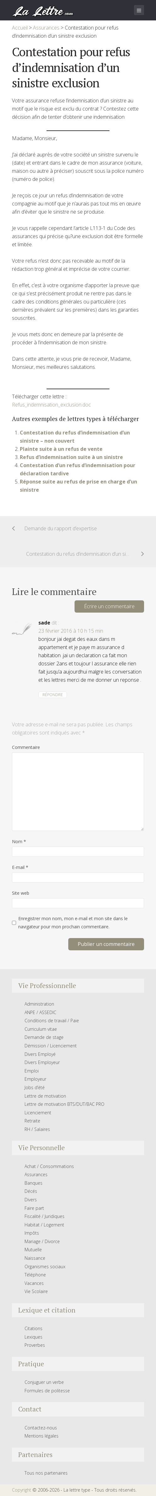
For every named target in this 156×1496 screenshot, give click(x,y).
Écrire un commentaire (109, 606)
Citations (33, 1328)
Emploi (32, 1071)
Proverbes (35, 1345)
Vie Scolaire (36, 1291)
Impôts (32, 1233)
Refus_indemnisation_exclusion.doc (51, 404)
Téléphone (35, 1275)
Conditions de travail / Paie (52, 1021)
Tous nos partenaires (46, 1473)
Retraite (32, 1121)
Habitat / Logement (44, 1225)
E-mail (20, 867)
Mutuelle (33, 1250)
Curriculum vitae (41, 1029)
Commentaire (26, 747)
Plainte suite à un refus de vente (61, 448)
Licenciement (38, 1113)
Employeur (35, 1079)
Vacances (34, 1283)
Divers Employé (40, 1054)
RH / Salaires (37, 1129)
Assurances (36, 1174)
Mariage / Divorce (42, 1241)
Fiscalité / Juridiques (44, 1216)
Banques (33, 1183)
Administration (39, 1004)
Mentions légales (41, 1436)
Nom (19, 841)
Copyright (21, 1490)
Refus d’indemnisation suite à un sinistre (71, 457)
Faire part (34, 1208)
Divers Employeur (42, 1062)
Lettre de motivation (45, 1096)
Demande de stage (44, 1037)
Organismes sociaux (45, 1266)
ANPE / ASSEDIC (40, 1012)
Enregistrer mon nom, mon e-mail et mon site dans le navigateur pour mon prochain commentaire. (73, 922)
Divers (31, 1200)
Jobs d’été (35, 1087)
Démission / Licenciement (51, 1046)
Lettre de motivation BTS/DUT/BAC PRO (64, 1104)
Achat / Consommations (49, 1166)
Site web (20, 893)
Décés (31, 1191)
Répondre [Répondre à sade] (52, 694)
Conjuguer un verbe (44, 1382)
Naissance (35, 1258)
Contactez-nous (41, 1428)
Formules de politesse (47, 1391)
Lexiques (33, 1337)
